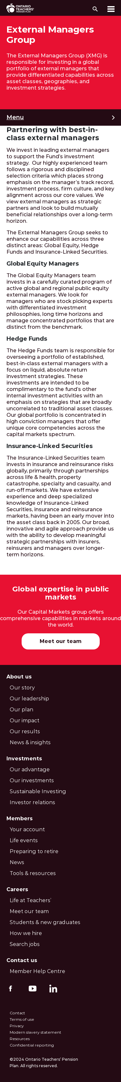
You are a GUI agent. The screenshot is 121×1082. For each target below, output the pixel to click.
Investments (24, 758)
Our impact (24, 720)
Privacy (17, 1025)
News (17, 862)
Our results (25, 731)
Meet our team (61, 641)
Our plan (21, 710)
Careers (17, 889)
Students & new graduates (45, 922)
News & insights (30, 742)
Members (19, 818)
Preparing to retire (34, 851)
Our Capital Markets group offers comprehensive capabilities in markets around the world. (60, 618)
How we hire (26, 933)
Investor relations (32, 802)
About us (19, 677)
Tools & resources (33, 873)
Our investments (32, 780)
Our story (22, 688)
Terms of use (22, 1019)
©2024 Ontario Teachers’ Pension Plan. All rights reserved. (44, 1062)
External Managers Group (50, 34)
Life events (24, 840)
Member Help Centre (37, 971)
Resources (20, 1038)
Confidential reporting (32, 1045)
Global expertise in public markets (60, 593)
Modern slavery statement (35, 1032)
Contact (17, 1012)
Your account (27, 829)
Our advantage (30, 769)
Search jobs (25, 944)
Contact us (21, 960)
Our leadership (29, 699)
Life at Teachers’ (30, 900)
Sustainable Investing (38, 791)
